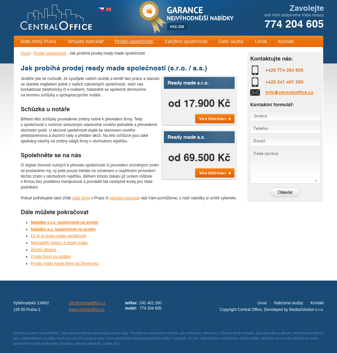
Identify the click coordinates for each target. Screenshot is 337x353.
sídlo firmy (81, 198)
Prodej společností (134, 41)
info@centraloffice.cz (289, 92)
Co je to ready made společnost (58, 236)
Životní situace (43, 249)
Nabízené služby (288, 303)
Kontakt (286, 41)
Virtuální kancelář (85, 41)
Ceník (261, 41)
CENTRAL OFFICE (56, 17)
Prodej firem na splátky (51, 256)
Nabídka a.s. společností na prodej (63, 229)
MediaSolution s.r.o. (306, 309)
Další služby (231, 41)
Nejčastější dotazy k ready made (59, 242)
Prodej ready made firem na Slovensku (65, 263)
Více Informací (212, 118)
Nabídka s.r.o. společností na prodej (64, 222)
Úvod (25, 53)
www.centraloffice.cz (87, 309)
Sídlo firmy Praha (38, 41)
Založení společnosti (186, 41)
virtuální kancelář (125, 198)
